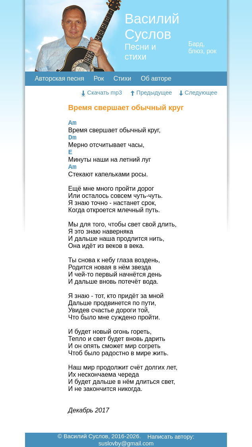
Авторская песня (59, 78)
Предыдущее (151, 92)
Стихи (122, 78)
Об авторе (156, 78)
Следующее (198, 92)
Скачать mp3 (101, 92)
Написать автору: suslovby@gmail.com (146, 440)
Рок (99, 78)
